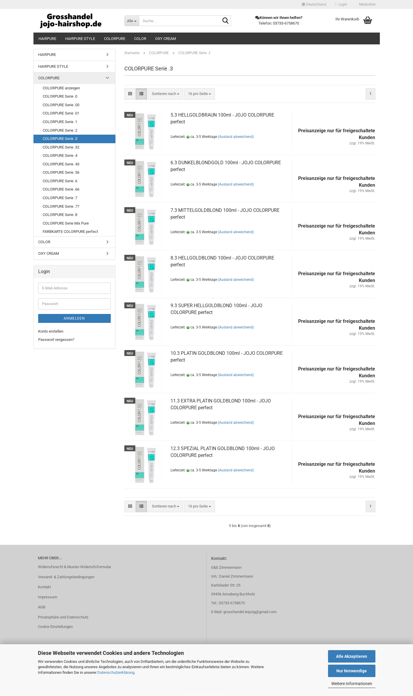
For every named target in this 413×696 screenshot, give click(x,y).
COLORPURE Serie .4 (60, 155)
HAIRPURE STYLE (80, 38)
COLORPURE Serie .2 (60, 130)
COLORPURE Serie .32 (61, 147)
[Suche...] (131, 20)
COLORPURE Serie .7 (60, 198)
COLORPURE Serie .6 (60, 181)
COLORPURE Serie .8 (60, 214)
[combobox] (165, 94)
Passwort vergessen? (56, 339)
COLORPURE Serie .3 (60, 138)
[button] (314, 4)
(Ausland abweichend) (236, 137)
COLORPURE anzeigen (61, 88)
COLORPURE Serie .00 (61, 105)
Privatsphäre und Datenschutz (63, 617)
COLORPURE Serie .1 (60, 122)
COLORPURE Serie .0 (60, 96)
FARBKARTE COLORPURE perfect (70, 231)
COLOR (140, 38)
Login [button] (341, 4)
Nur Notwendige (351, 670)
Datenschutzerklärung (115, 672)
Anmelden (74, 318)
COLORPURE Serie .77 (61, 206)
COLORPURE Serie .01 (61, 113)
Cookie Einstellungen (55, 626)
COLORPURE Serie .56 (61, 172)
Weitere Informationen (351, 683)
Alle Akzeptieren (351, 656)
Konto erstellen (50, 331)
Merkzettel (365, 4)
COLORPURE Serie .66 (61, 189)
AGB (41, 607)
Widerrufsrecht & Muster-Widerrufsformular (74, 567)
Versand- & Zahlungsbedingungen (66, 577)
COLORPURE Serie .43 (61, 164)
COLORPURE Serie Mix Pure (66, 223)
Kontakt (44, 587)
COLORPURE (114, 38)
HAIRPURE (47, 38)
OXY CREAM (165, 38)
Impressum (47, 597)
